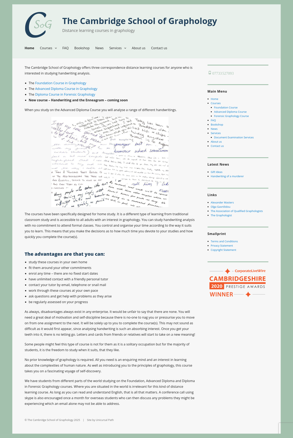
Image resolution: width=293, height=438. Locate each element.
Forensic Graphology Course (231, 116)
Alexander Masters (222, 202)
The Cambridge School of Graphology (139, 20)
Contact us (159, 48)
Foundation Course (226, 107)
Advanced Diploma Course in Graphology (66, 88)
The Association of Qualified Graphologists (237, 211)
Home (29, 48)
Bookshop (82, 48)
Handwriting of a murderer (227, 176)
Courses (46, 48)
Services (115, 48)
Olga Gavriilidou (220, 207)
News (99, 48)
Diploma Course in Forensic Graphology (65, 94)
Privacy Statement (222, 245)
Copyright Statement (223, 250)
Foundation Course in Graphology (60, 83)
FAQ (65, 48)
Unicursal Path (105, 420)
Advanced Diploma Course (230, 112)
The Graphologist (221, 215)
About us (138, 48)
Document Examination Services (234, 137)
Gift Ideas (216, 172)
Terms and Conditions (224, 241)
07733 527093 (223, 72)
